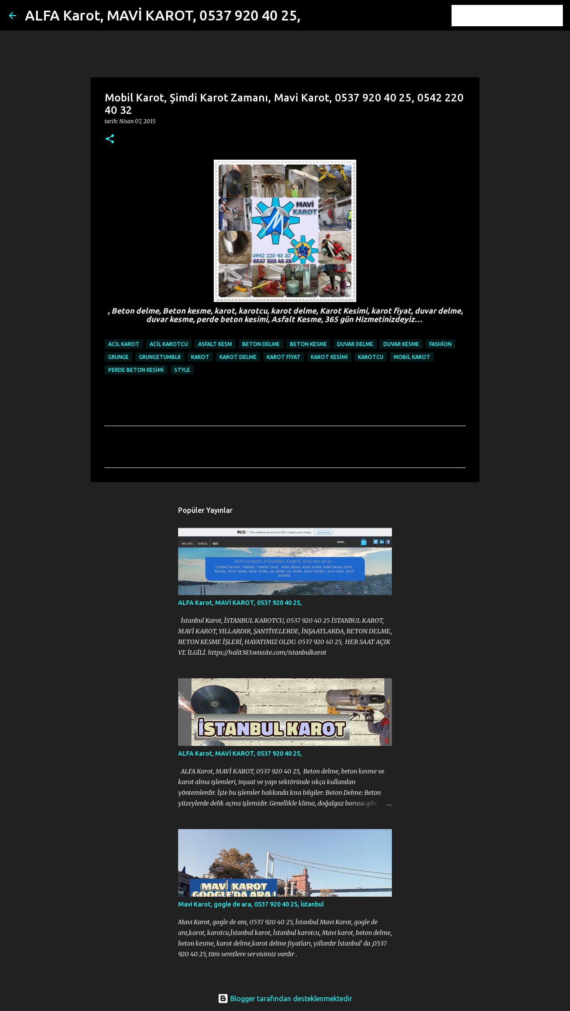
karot (200, 357)
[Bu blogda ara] (516, 15)
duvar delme (355, 344)
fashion (440, 344)
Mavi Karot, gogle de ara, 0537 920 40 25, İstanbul (251, 904)
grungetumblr (160, 357)
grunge (118, 357)
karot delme (238, 357)
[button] (110, 139)
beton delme (261, 344)
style (182, 370)
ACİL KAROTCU (169, 344)
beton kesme (308, 344)
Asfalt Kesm (215, 344)
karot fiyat (284, 357)
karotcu (370, 357)
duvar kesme (401, 344)
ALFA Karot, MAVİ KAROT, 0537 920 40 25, (163, 15)
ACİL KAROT (123, 344)
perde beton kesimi (136, 370)
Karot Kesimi (329, 357)
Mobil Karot (412, 357)
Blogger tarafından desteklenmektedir (285, 999)
